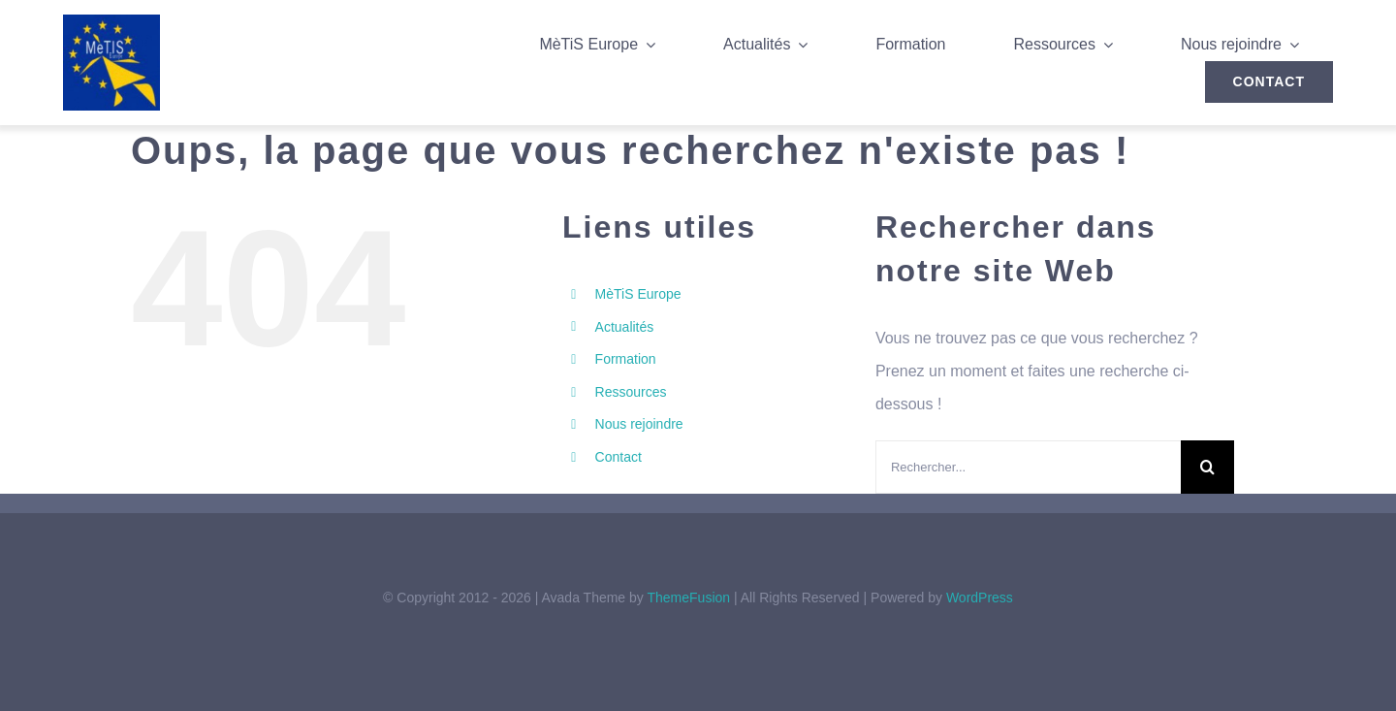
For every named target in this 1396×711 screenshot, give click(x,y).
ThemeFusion (688, 597)
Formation (625, 359)
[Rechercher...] (1028, 467)
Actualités (624, 327)
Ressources (631, 392)
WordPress (979, 597)
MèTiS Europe (638, 294)
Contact (618, 457)
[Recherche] (1207, 467)
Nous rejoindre (639, 424)
